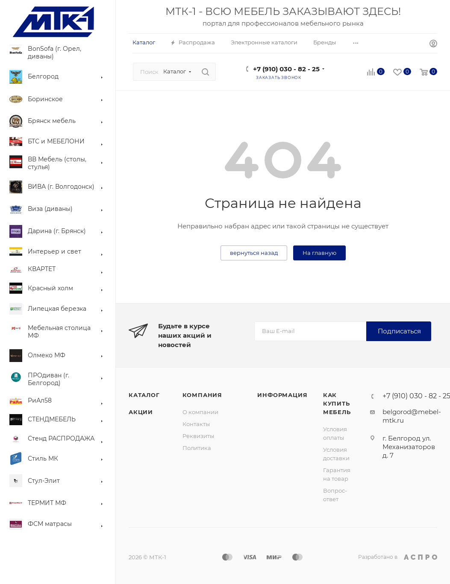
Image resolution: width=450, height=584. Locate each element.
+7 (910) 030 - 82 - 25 (286, 69)
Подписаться (399, 331)
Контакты (196, 423)
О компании (200, 412)
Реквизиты (198, 435)
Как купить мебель (337, 403)
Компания (202, 394)
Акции (141, 412)
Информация (282, 394)
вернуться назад (254, 252)
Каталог (144, 394)
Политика (196, 447)
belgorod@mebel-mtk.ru (411, 416)
